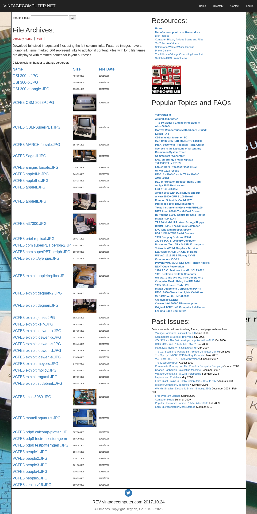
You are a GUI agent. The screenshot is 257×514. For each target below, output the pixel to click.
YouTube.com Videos (167, 43)
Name (18, 69)
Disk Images (162, 35)
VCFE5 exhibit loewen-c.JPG (37, 344)
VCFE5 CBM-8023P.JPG (33, 103)
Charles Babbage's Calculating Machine (178, 370)
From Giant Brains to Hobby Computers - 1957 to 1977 (186, 381)
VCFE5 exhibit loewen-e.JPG (37, 357)
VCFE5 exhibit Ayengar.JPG (36, 258)
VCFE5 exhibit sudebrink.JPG (37, 383)
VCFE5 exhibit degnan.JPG (36, 305)
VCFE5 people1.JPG (30, 452)
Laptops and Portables (168, 377)
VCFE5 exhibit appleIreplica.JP (39, 276)
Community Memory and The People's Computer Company (189, 366)
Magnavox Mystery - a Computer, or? (176, 347)
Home (202, 5)
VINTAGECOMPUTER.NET (30, 6)
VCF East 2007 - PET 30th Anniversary (177, 358)
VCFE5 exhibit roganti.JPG (35, 377)
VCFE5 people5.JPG (30, 478)
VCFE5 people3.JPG (30, 465)
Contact (234, 5)
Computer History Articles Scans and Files (179, 39)
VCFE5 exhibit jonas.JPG (34, 318)
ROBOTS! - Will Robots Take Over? (175, 344)
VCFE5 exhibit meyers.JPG (35, 364)
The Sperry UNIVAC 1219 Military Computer (180, 355)
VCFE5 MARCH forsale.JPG (36, 145)
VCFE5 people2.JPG (30, 458)
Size (77, 69)
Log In (249, 5)
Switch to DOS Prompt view (171, 58)
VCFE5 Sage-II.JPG (29, 156)
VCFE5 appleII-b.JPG (31, 174)
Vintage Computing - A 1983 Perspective (178, 373)
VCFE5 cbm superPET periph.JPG (41, 252)
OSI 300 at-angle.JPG (31, 89)
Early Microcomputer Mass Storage (175, 406)
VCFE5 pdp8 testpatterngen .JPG (41, 445)
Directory (218, 5)
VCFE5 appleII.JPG (29, 187)
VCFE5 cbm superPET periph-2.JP (42, 245)
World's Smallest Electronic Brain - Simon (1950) (183, 388)
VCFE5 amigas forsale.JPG (36, 167)
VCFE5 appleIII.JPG (29, 201)
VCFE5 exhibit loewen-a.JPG (37, 331)
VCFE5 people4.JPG (30, 472)
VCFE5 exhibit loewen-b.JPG (37, 337)
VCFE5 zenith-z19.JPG (32, 485)
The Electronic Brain (166, 362)
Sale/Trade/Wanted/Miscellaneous (174, 47)
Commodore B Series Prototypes (174, 336)
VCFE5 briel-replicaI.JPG (34, 239)
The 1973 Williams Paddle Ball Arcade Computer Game (187, 351)
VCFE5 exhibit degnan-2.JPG (37, 293)
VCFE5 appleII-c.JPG (31, 181)
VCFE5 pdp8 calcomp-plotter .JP (40, 432)
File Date (107, 69)
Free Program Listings (167, 395)
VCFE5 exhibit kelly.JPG (33, 324)
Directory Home (22, 38)
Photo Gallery (163, 50)
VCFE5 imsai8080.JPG (32, 397)
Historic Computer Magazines (172, 384)
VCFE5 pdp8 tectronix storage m (40, 439)
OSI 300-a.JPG (25, 76)
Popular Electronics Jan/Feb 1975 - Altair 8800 (181, 403)
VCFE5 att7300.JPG (30, 224)
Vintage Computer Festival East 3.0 (175, 333)
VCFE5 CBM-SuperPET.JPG (37, 127)
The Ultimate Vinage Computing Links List (179, 54)
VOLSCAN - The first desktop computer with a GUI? (185, 340)
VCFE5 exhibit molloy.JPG (35, 370)
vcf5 (39, 38)
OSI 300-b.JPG (25, 82)
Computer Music (164, 399)
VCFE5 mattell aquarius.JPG (37, 418)
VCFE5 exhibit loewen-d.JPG (37, 351)
